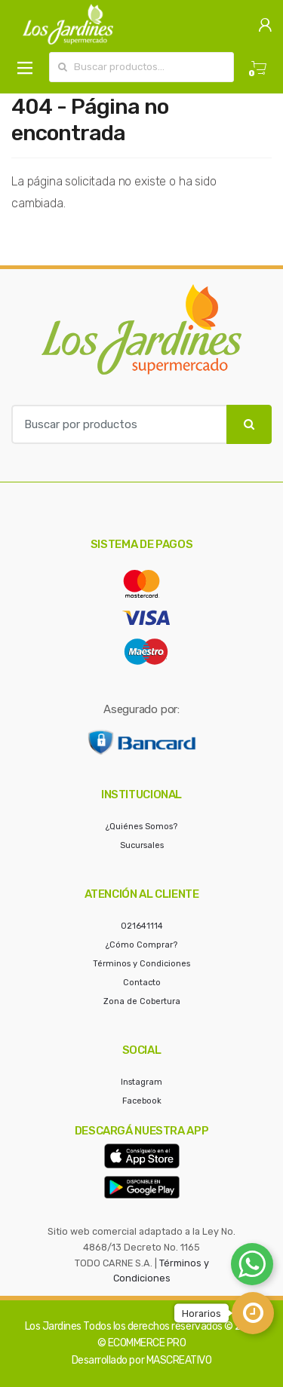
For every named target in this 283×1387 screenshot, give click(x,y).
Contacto (142, 982)
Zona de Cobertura (141, 1001)
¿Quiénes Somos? (141, 826)
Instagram (141, 1082)
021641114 (142, 926)
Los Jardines (53, 1326)
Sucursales (142, 845)
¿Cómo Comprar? (141, 945)
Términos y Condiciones (141, 964)
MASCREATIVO (179, 1360)
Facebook (141, 1101)
